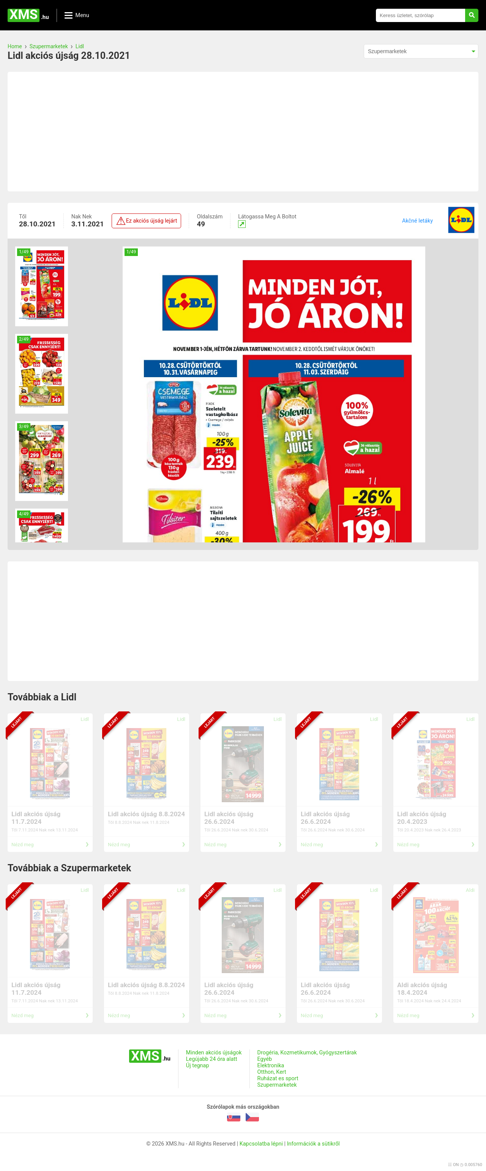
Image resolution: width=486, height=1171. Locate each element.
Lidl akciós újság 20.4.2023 (421, 817)
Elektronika (270, 1065)
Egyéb (264, 1059)
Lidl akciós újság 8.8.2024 (146, 814)
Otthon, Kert (271, 1072)
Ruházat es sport (277, 1078)
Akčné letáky (417, 221)
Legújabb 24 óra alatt (211, 1059)
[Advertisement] (243, 131)
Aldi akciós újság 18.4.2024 (422, 988)
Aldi (470, 890)
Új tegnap (197, 1065)
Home (15, 46)
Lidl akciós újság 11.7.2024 (35, 817)
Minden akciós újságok (214, 1052)
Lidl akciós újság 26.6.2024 (228, 817)
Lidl (80, 46)
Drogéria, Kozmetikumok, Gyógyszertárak (307, 1052)
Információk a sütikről (313, 1144)
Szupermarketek (49, 46)
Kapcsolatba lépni (261, 1144)
